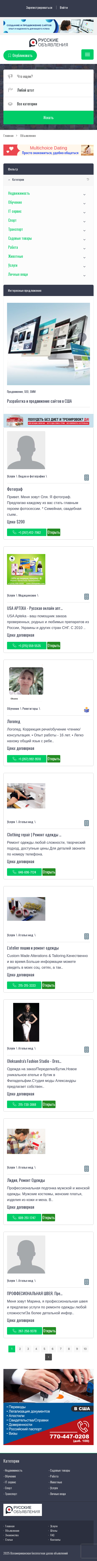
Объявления (12, 1530)
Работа (13, 247)
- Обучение (9, 1476)
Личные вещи (18, 274)
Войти (64, 7)
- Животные (55, 1482)
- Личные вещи (57, 1493)
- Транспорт (10, 1493)
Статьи (9, 1539)
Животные (15, 256)
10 (85, 1349)
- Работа (53, 1476)
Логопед (13, 721)
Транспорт (15, 229)
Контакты (55, 1539)
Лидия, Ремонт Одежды (26, 1180)
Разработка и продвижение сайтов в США (39, 401)
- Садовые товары (59, 1470)
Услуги (12, 265)
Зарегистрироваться (39, 7)
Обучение (15, 202)
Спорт (12, 220)
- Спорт (7, 1488)
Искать (48, 117)
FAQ (52, 1535)
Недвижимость (19, 193)
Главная (10, 1526)
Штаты (53, 1530)
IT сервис (15, 211)
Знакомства (12, 1535)
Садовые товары (20, 238)
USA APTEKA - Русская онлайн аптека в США (42, 608)
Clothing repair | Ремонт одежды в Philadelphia (43, 834)
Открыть (54, 532)
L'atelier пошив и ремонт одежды (33, 948)
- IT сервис (9, 1482)
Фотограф (15, 489)
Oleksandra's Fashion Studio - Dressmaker (38, 1061)
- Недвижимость (12, 1470)
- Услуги (53, 1488)
